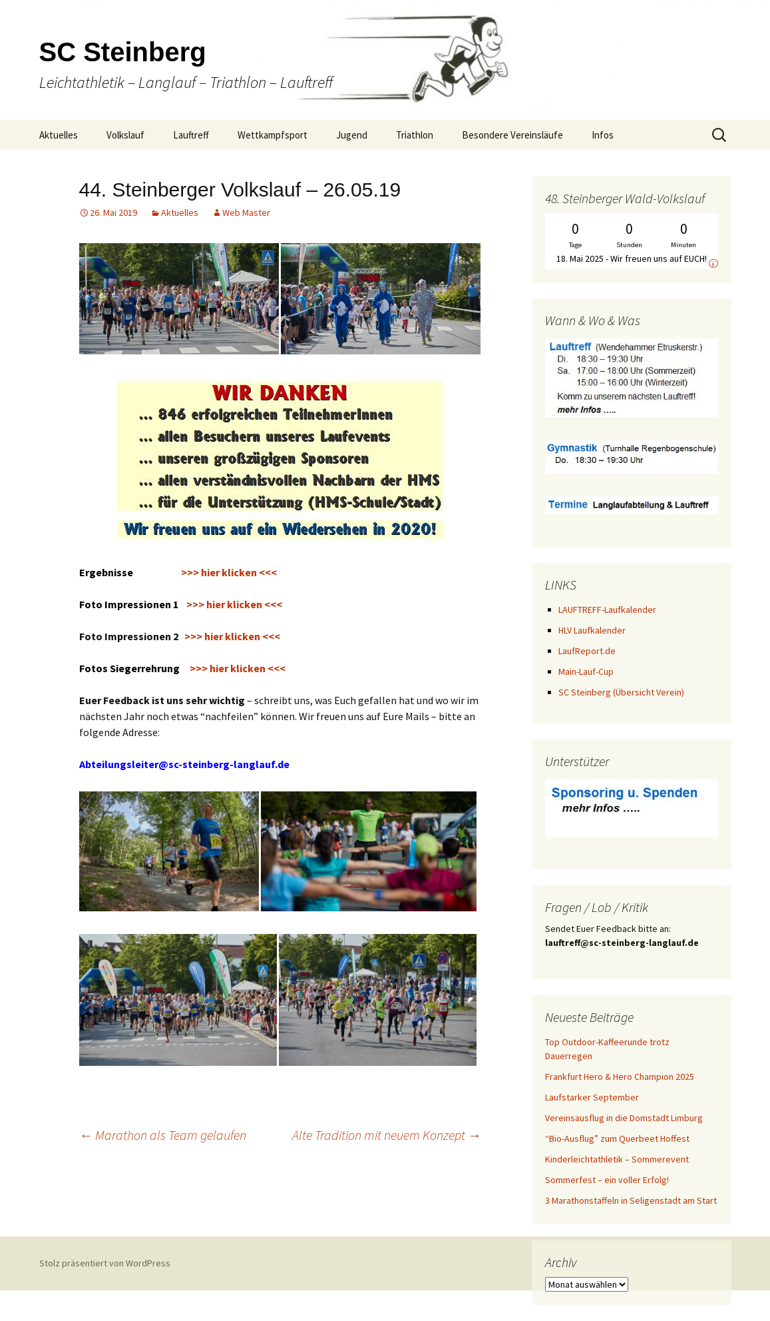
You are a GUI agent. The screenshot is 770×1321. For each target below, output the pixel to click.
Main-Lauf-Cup (586, 671)
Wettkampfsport (272, 135)
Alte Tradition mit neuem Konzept (386, 1134)
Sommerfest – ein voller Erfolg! (607, 1180)
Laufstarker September (592, 1097)
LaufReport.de (587, 651)
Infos (603, 135)
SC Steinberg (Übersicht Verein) (621, 692)
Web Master (246, 213)
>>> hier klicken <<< (180, 604)
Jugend (351, 135)
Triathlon (414, 135)
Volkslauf (125, 135)
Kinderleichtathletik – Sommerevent (617, 1159)
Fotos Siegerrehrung (131, 668)
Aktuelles (58, 135)
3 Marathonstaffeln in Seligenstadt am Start (631, 1200)
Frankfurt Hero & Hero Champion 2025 (619, 1077)
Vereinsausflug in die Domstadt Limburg (624, 1118)
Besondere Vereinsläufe (512, 135)
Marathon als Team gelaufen (162, 1134)
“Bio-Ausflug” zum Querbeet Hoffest (617, 1138)
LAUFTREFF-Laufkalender (607, 610)
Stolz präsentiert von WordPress (104, 1263)
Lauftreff (191, 135)
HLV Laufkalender (592, 630)
